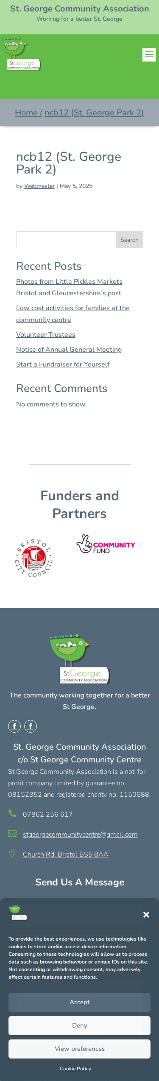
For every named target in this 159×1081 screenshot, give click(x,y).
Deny (79, 1025)
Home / (28, 112)
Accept (79, 1002)
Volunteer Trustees (45, 334)
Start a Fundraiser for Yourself (62, 364)
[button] (146, 914)
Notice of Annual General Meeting (69, 349)
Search (129, 240)
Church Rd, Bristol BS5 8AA (66, 854)
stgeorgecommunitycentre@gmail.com (80, 834)
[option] (40, 558)
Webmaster (39, 186)
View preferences (80, 1049)
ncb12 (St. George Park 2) (94, 112)
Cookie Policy (75, 1068)
